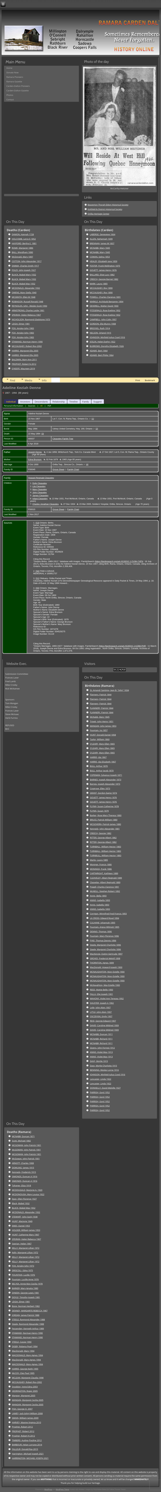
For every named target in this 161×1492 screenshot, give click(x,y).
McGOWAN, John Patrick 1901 (26, 1149)
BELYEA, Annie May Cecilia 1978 (27, 1283)
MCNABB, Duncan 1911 (101, 1034)
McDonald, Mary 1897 (22, 256)
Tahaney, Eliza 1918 (21, 1185)
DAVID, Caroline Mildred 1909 (104, 1025)
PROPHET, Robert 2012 (23, 1431)
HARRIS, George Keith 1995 (25, 1368)
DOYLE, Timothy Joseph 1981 (26, 1297)
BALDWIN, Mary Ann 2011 (24, 359)
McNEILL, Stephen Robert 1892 (105, 891)
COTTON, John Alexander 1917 (26, 261)
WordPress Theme (62, 1489)
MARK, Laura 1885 (99, 283)
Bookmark (150, 380)
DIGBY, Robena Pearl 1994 (25, 1346)
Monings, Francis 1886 (101, 864)
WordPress (48, 1489)
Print (137, 380)
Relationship (58, 401)
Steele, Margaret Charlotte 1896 (105, 944)
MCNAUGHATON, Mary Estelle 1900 (107, 971)
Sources (31, 405)
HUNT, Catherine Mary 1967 (25, 1234)
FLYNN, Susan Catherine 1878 (104, 806)
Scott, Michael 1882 (21, 1140)
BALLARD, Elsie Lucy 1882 (102, 274)
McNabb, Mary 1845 (99, 716)
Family (85, 401)
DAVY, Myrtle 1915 (99, 1061)
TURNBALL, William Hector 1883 (105, 846)
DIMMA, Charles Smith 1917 (25, 265)
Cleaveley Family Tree (62, 438)
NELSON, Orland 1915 (100, 332)
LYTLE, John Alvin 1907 (101, 1012)
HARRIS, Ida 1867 (98, 757)
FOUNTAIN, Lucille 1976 (23, 1274)
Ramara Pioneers (14, 77)
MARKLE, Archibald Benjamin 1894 (106, 301)
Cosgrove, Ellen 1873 (100, 788)
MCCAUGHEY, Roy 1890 (101, 288)
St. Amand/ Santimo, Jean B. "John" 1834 (109, 690)
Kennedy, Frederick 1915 (24, 1172)
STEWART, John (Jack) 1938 (25, 1216)
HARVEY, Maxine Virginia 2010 (26, 1422)
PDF (49, 405)
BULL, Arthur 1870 (99, 766)
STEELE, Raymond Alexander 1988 (28, 1319)
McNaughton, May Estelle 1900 (105, 985)
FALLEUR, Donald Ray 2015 (25, 1449)
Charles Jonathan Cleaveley (45, 504)
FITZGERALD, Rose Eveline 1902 (105, 310)
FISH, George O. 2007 (22, 1408)
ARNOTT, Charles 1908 (23, 1163)
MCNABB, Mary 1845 (100, 247)
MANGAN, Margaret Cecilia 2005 (27, 1400)
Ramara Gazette (14, 81)
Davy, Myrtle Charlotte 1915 (103, 1065)
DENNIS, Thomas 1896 (101, 931)
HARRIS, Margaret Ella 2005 (25, 350)
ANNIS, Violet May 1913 (101, 1052)
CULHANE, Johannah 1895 (102, 922)
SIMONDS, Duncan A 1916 (24, 1176)
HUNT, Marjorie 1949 (22, 1221)
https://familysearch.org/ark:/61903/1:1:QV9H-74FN (119, 561)
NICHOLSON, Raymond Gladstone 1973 (31, 319)
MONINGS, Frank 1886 (101, 869)
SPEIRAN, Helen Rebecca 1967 (26, 314)
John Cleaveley (39, 492)
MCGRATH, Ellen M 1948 (23, 297)
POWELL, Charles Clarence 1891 (105, 297)
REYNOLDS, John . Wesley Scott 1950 (29, 305)
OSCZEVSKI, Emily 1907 (101, 1016)
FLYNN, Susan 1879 (99, 810)
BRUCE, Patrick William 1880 (103, 819)
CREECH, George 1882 (100, 833)
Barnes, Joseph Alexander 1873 (105, 783)
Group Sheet (58, 469)
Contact (10, 99)
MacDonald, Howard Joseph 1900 (106, 967)
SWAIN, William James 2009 (25, 1417)
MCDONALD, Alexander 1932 (26, 288)
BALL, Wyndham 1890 (22, 252)
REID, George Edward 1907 (103, 1020)
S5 (37, 588)
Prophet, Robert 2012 (22, 1426)
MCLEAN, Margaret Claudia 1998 (27, 1377)
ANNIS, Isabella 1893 (100, 900)
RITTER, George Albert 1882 (103, 837)
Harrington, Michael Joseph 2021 (28, 1453)
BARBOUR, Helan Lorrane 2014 (27, 1444)
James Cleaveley (40, 495)
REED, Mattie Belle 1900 (101, 989)
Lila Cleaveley (38, 486)
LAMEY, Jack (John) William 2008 (27, 1413)
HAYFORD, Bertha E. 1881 (24, 243)
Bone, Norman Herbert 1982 (26, 1306)
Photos (9, 95)
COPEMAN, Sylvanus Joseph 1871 (106, 775)
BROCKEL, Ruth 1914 (100, 328)
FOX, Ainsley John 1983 (23, 328)
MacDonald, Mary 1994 (23, 1350)
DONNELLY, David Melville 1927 (105, 1087)
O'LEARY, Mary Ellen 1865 (102, 743)
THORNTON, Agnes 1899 (102, 962)
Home (9, 68)
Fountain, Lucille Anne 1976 (25, 1279)
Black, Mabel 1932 (20, 1203)
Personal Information (13, 405)
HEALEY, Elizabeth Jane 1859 (103, 261)
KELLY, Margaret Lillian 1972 (25, 1248)
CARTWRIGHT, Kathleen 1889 (104, 873)
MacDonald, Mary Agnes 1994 (26, 1359)
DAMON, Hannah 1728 (23, 234)
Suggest (97, 401)
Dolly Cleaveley (39, 483)
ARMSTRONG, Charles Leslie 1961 (28, 310)
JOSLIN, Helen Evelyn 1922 (102, 341)
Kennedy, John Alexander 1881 (105, 828)
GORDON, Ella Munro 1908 (103, 323)
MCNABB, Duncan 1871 (23, 1136)
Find (12, 380)
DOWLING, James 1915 (23, 1167)
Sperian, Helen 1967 (21, 1243)
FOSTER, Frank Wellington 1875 (105, 265)
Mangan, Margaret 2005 (23, 1395)
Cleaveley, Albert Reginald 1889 (105, 882)
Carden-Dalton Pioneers (18, 86)
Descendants (41, 401)
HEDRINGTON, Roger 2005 (25, 1391)
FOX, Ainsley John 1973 (23, 1265)
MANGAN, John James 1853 (103, 725)
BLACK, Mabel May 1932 (23, 283)
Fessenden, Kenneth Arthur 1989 (28, 1328)
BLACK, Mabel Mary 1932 (24, 274)
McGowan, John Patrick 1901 (26, 1158)
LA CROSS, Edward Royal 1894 (104, 918)
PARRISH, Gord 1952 (100, 1092)
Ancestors (25, 401)
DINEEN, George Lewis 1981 (25, 1292)
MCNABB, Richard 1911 (101, 1038)
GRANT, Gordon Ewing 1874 (103, 793)
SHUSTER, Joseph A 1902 (102, 1003)
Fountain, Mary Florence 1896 (104, 936)
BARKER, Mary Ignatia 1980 (25, 1288)
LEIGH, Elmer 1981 (21, 323)
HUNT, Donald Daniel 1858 (103, 734)
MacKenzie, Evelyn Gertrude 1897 (106, 953)
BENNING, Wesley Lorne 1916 (104, 1070)
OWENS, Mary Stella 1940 (24, 292)
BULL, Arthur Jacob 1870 (102, 770)
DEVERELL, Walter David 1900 (104, 305)
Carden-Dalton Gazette (17, 90)
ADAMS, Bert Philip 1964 (102, 355)
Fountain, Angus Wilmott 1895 (104, 927)
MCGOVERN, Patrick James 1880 (105, 824)
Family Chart (73, 469)
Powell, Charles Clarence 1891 (104, 886)
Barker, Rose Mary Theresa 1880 (106, 815)
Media (28, 380)
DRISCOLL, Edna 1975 (22, 1270)
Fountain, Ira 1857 (99, 730)
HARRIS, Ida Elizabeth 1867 (103, 761)
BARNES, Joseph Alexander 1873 (105, 779)
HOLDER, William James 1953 (26, 1230)
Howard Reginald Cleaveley (41, 478)
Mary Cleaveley (39, 489)
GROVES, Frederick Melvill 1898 (105, 958)
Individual (11, 401)
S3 (37, 523)
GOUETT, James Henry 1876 (103, 270)
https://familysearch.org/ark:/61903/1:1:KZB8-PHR (122, 646)
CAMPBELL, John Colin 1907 (103, 319)
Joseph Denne (35, 452)
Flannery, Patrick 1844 (100, 694)
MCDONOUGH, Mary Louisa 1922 (28, 1194)
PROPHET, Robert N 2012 (24, 364)
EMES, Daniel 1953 (21, 1225)
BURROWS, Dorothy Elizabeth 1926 (107, 346)
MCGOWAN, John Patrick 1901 (26, 1145)
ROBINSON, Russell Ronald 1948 (27, 301)
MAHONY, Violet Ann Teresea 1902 (107, 998)
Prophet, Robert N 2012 (23, 1435)
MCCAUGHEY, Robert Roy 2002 (27, 346)
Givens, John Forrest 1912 (102, 1047)
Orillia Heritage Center (98, 213)
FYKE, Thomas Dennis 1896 (103, 940)
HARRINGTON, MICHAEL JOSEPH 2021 (30, 1458)
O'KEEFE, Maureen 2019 (23, 368)
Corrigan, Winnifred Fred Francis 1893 (108, 913)
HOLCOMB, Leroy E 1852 (24, 238)
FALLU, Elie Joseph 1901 (101, 994)
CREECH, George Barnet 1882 (104, 279)
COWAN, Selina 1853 (100, 256)
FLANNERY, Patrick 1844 (101, 708)
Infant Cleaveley (39, 498)
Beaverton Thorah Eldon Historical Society (108, 204)
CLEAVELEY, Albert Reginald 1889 (106, 877)
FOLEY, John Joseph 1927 (24, 270)
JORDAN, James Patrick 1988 (25, 1315)
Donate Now (12, 72)
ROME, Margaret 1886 (22, 247)
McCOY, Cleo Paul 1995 (23, 1373)
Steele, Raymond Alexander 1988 (28, 1324)
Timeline (73, 401)
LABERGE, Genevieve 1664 (102, 234)
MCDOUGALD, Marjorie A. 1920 (27, 1190)
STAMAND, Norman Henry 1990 (27, 341)
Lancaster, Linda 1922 (100, 1079)
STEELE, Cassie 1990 (21, 1341)
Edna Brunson (34, 459)
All (41, 405)
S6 (37, 571)
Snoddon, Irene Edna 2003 (25, 1386)
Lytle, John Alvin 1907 (100, 1007)
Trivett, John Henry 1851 (102, 721)
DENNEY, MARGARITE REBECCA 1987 (29, 1310)
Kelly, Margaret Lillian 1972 (25, 1252)
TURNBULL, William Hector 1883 (105, 855)
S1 (37, 578)
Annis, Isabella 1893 (99, 904)
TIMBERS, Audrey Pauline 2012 (27, 1440)
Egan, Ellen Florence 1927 (24, 1198)
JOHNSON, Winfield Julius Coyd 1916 (107, 337)
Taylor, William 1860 (100, 739)
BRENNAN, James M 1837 (102, 243)
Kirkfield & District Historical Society (105, 209)
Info (44, 380)
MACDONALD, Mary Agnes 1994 (27, 1355)
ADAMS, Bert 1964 (99, 350)
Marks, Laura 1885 (99, 860)
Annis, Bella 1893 (98, 895)
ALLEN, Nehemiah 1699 (101, 238)
